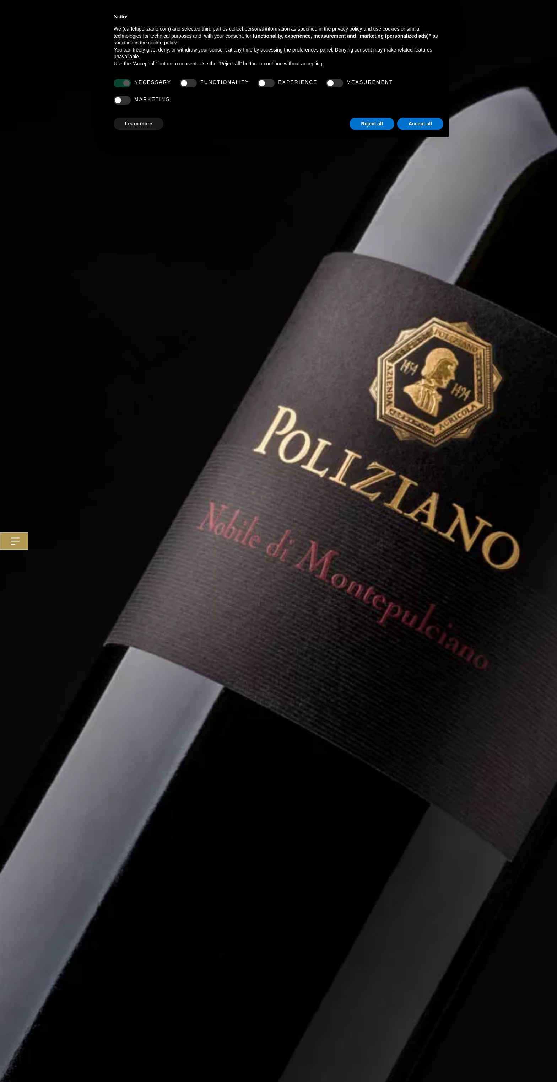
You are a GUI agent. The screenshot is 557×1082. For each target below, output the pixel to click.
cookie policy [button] (162, 42)
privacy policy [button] (347, 29)
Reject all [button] (372, 124)
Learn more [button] (138, 124)
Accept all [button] (420, 124)
